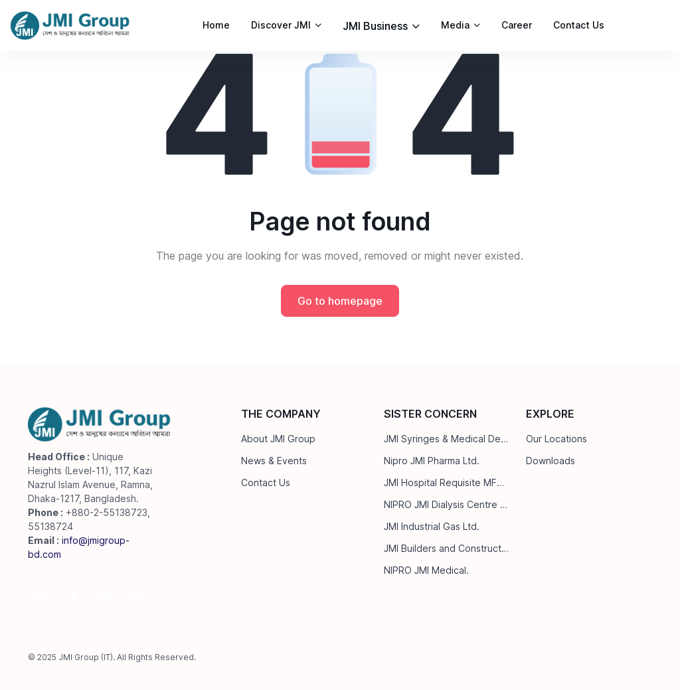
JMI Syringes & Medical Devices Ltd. (447, 438)
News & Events (274, 460)
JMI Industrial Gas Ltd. (431, 526)
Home (216, 25)
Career (516, 25)
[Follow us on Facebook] (73, 595)
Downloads (550, 460)
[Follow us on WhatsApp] (137, 595)
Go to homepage (340, 300)
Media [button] (455, 25)
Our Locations (556, 438)
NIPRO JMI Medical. (426, 570)
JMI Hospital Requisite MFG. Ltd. (447, 482)
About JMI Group (278, 438)
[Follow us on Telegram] (105, 595)
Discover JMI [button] (281, 25)
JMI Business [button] (375, 26)
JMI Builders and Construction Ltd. (447, 548)
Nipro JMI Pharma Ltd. (431, 460)
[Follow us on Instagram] (41, 595)
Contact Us (578, 25)
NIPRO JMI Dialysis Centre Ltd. (447, 504)
